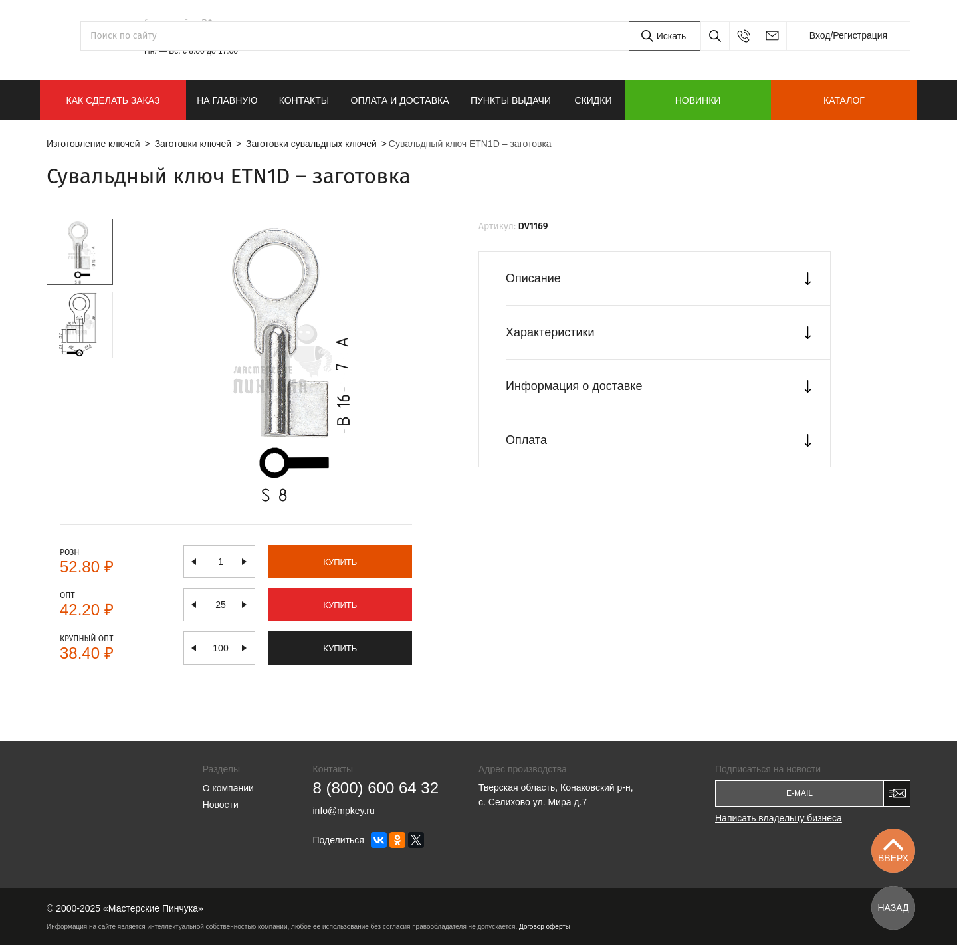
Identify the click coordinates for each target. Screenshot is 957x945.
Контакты (304, 100)
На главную (227, 100)
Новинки (698, 100)
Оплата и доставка (400, 100)
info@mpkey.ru (772, 36)
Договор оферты (544, 926)
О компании (228, 788)
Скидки (592, 100)
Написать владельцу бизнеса (778, 818)
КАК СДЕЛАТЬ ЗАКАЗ (113, 100)
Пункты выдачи (511, 100)
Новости (221, 804)
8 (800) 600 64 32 (207, 36)
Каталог (844, 100)
